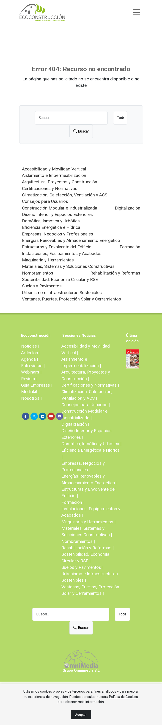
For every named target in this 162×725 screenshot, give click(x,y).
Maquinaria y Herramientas (48, 260)
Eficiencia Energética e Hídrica (51, 227)
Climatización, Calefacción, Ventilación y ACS (64, 195)
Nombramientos (37, 273)
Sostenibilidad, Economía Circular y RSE (60, 279)
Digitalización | (75, 424)
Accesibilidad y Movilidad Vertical (54, 169)
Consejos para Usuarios (45, 201)
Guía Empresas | (36, 385)
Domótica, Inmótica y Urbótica (51, 221)
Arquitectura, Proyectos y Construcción (59, 181)
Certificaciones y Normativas (49, 188)
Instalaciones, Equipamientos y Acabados (62, 253)
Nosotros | (31, 398)
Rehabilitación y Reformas (115, 273)
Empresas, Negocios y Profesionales (57, 234)
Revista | (29, 378)
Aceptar (81, 715)
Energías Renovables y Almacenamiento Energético (71, 240)
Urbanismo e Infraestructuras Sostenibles (62, 292)
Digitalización (127, 208)
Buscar (81, 131)
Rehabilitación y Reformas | (87, 547)
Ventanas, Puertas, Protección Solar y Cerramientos (71, 299)
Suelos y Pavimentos (42, 286)
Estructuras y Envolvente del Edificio (56, 246)
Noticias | (30, 346)
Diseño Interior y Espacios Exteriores (57, 214)
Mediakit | (30, 391)
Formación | (72, 502)
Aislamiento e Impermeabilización (54, 175)
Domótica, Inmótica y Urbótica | (91, 443)
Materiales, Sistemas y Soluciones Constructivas (68, 266)
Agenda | (29, 359)
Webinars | (31, 372)
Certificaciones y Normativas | (90, 385)
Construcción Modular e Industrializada (59, 208)
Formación (130, 246)
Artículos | (30, 352)
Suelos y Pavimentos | (82, 567)
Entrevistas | (33, 365)
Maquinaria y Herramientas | (88, 521)
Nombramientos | (78, 541)
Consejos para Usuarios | (85, 404)
